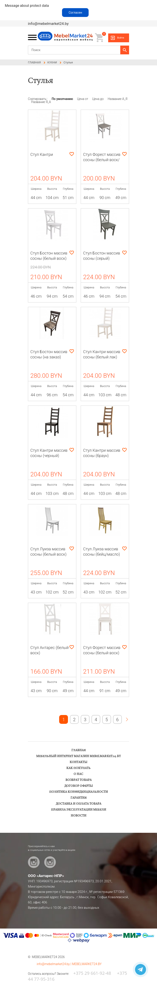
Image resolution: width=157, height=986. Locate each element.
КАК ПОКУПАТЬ (78, 768)
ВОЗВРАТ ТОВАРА (79, 780)
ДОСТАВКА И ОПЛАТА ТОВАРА (78, 803)
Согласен (75, 12)
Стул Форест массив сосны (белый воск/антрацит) (101, 159)
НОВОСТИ (78, 815)
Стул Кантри (41, 154)
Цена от (83, 99)
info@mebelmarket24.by (48, 23)
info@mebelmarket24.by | (54, 964)
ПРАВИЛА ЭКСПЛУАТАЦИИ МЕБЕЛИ (78, 809)
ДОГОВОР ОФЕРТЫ (78, 786)
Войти (120, 37)
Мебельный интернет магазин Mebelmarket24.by (78, 756)
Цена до (98, 99)
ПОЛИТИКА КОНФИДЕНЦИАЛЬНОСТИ (78, 792)
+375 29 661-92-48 (92, 973)
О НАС (78, 774)
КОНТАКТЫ (78, 762)
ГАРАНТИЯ (79, 798)
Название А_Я (118, 99)
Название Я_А (41, 102)
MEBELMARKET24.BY (87, 964)
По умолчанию (63, 99)
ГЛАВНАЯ (78, 750)
